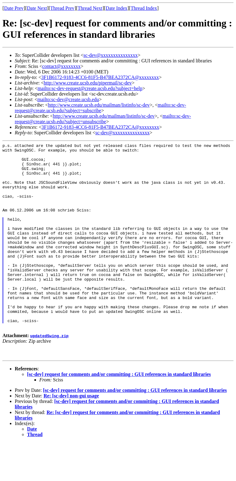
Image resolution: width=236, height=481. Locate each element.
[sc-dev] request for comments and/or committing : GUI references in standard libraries (119, 413)
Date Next (37, 8)
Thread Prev (62, 8)
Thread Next (90, 8)
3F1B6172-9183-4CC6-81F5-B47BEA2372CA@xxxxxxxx (100, 77)
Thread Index (144, 8)
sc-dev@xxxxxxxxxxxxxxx (111, 55)
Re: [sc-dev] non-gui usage (71, 434)
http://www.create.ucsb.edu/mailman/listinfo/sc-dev (99, 105)
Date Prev (14, 8)
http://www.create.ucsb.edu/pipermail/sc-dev (88, 82)
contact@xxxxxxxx (61, 66)
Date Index (117, 8)
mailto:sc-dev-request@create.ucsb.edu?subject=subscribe (100, 107)
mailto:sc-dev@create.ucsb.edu (68, 99)
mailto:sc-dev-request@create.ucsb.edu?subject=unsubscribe (103, 118)
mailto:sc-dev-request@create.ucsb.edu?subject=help (89, 88)
